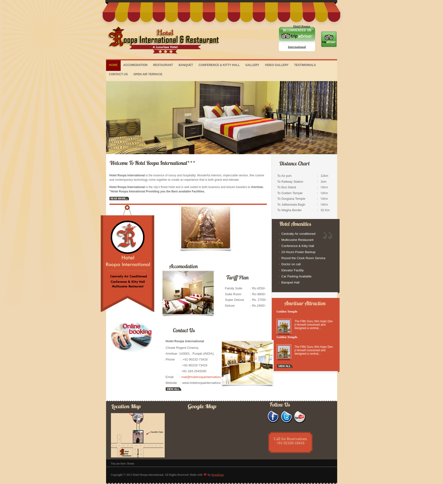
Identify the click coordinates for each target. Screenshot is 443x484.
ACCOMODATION (135, 65)
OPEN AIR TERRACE (147, 74)
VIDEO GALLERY (277, 65)
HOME (113, 65)
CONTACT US (118, 74)
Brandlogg (217, 474)
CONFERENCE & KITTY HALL (219, 65)
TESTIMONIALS (305, 65)
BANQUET (186, 65)
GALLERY (252, 65)
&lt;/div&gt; (217, 434)
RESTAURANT (163, 65)
